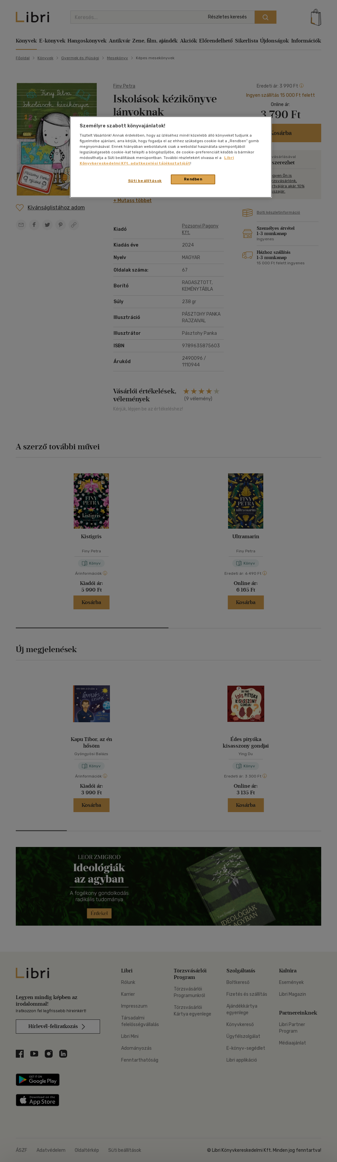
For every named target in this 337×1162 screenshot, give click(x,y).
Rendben (193, 179)
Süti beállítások (145, 180)
